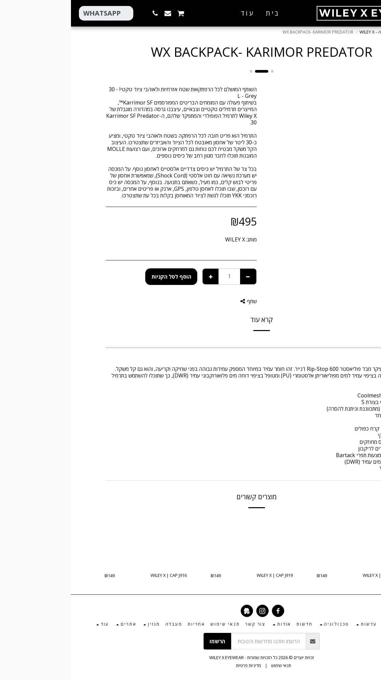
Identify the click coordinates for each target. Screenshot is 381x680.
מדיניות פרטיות (177, 665)
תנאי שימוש (210, 665)
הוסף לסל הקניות (100, 276)
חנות (330, 32)
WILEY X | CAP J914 (310, 575)
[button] (148, 13)
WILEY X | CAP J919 (204, 575)
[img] (286, 541)
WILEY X (164, 239)
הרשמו (146, 641)
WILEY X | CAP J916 (98, 575)
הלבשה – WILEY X (304, 32)
